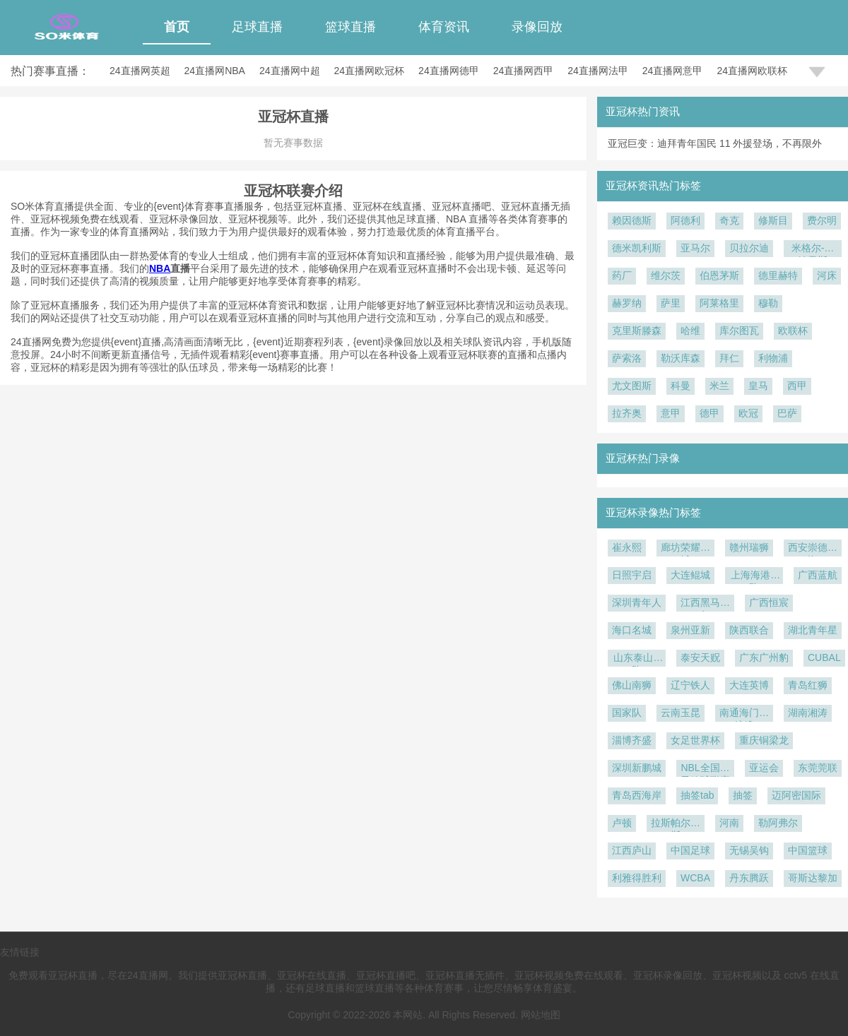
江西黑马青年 (705, 604)
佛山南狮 (632, 685)
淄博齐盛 (632, 740)
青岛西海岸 (636, 795)
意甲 (671, 413)
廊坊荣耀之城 (685, 549)
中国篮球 (808, 850)
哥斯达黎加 (812, 877)
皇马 (758, 385)
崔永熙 (627, 547)
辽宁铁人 (690, 685)
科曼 (680, 385)
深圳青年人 (636, 602)
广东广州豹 (764, 657)
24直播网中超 (289, 70)
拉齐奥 (627, 413)
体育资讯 (443, 27)
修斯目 (773, 220)
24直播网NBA (214, 70)
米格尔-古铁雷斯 (813, 249)
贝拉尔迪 (749, 248)
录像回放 (537, 27)
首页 (176, 27)
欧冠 (748, 413)
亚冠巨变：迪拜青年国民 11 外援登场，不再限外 (715, 143)
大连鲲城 (690, 574)
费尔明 (822, 220)
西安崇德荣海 (812, 549)
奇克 (729, 220)
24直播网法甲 (597, 70)
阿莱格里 (719, 303)
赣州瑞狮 (749, 547)
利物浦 (773, 358)
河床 (827, 275)
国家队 (627, 712)
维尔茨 (666, 275)
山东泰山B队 (636, 659)
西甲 (797, 385)
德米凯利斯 (636, 248)
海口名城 (632, 630)
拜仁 (729, 358)
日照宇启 (632, 574)
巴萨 (787, 413)
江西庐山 (632, 850)
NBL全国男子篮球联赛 (705, 769)
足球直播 (257, 27)
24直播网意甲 (672, 70)
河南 (729, 822)
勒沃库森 (680, 358)
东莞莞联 (817, 767)
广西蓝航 (817, 574)
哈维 (690, 330)
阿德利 (685, 220)
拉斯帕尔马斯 (675, 824)
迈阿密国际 (796, 795)
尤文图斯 (632, 385)
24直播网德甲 (448, 70)
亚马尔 (695, 248)
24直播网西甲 (523, 70)
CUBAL (824, 657)
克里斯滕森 (636, 330)
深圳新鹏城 (636, 767)
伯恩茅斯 (719, 275)
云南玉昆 (680, 712)
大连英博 (749, 685)
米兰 (719, 385)
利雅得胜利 (636, 877)
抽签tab (697, 795)
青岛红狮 (808, 685)
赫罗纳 (627, 303)
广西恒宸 (769, 602)
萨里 (671, 303)
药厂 (622, 275)
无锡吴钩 (749, 850)
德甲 (709, 413)
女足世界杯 (695, 740)
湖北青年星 (812, 630)
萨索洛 (627, 358)
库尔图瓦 (739, 330)
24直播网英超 (140, 70)
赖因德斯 (632, 220)
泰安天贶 (700, 657)
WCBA (695, 877)
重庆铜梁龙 (764, 740)
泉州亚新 (690, 630)
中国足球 (690, 850)
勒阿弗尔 (778, 822)
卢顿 (622, 822)
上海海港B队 (754, 576)
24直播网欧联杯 (752, 70)
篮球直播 (350, 27)
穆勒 (768, 303)
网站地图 (540, 1014)
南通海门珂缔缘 (744, 714)
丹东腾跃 (749, 877)
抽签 (743, 795)
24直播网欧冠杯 (369, 70)
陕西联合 (749, 630)
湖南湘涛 (808, 712)
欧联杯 (793, 330)
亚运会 (764, 767)
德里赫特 (778, 275)
